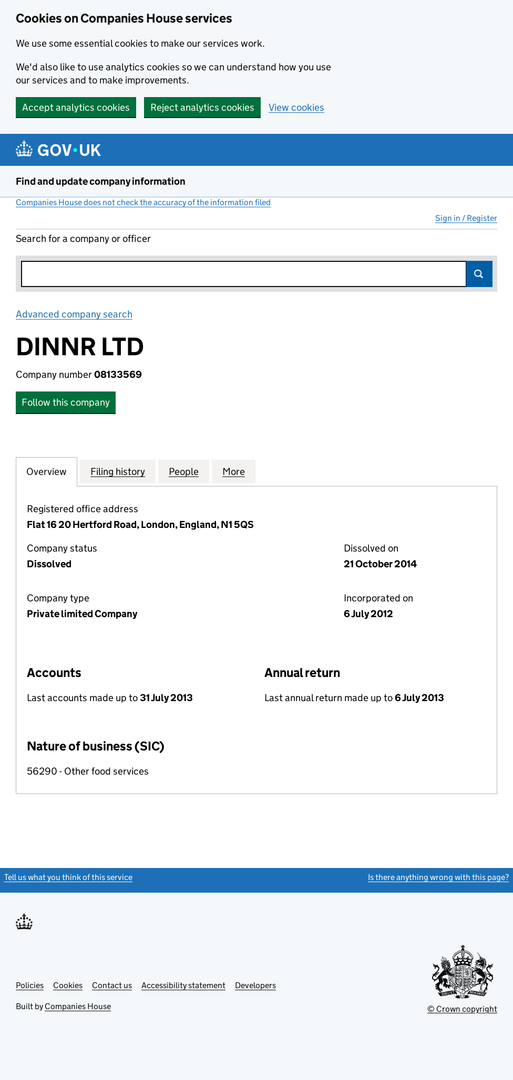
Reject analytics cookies (202, 107)
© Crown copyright (462, 1009)
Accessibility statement (183, 985)
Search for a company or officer (83, 238)
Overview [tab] (46, 471)
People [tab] (184, 471)
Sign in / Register (466, 218)
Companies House (78, 1006)
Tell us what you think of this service (68, 877)
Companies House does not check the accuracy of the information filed (143, 202)
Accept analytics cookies (76, 107)
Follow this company (66, 402)
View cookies (296, 107)
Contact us (112, 985)
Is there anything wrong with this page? (438, 877)
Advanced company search (74, 314)
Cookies (68, 985)
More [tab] (233, 471)
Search (479, 274)
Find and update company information (101, 181)
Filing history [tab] (117, 471)
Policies (30, 985)
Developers (255, 985)
